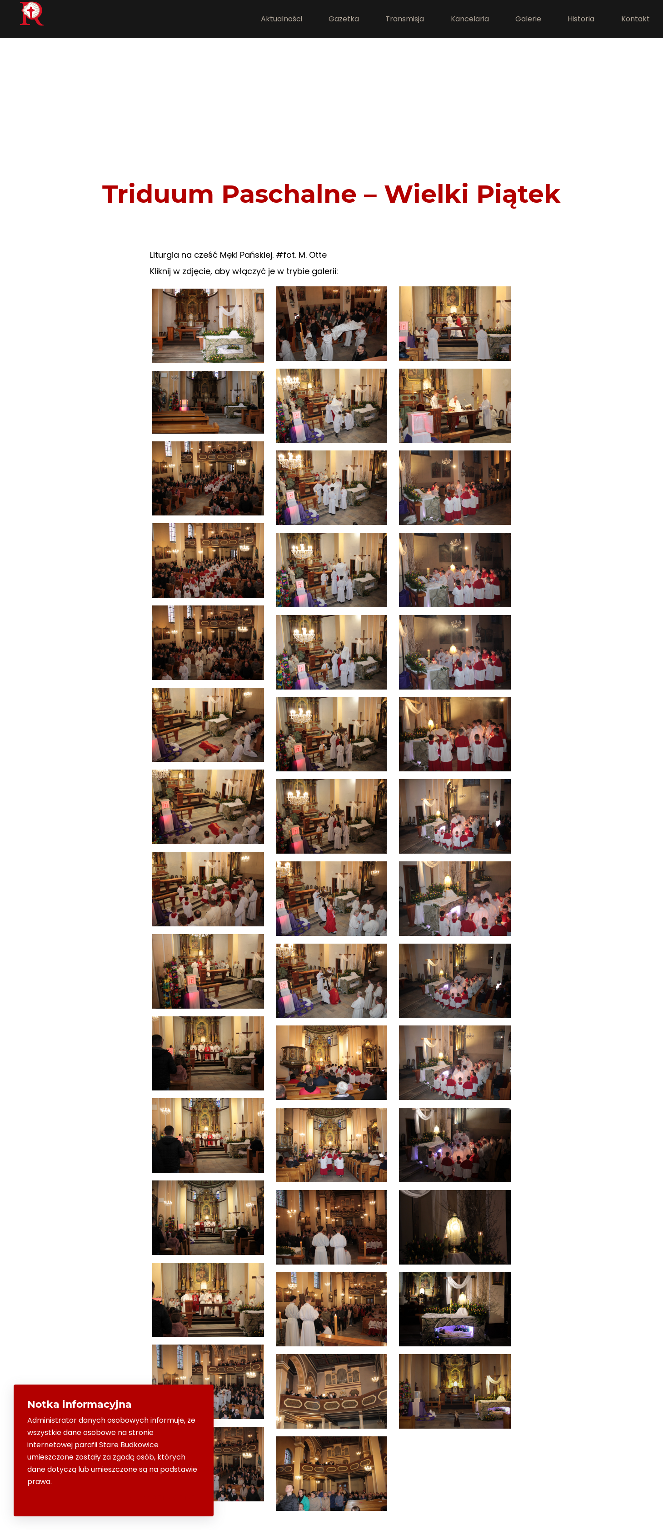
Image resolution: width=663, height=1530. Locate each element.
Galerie (528, 19)
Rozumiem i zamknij (161, 1497)
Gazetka (344, 19)
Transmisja (404, 19)
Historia (581, 19)
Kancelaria (470, 19)
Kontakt (635, 19)
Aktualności (281, 19)
